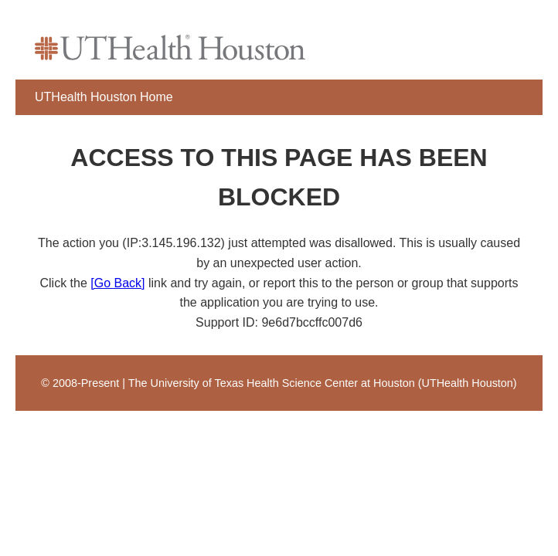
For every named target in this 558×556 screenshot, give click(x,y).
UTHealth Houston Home (104, 96)
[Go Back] (117, 283)
